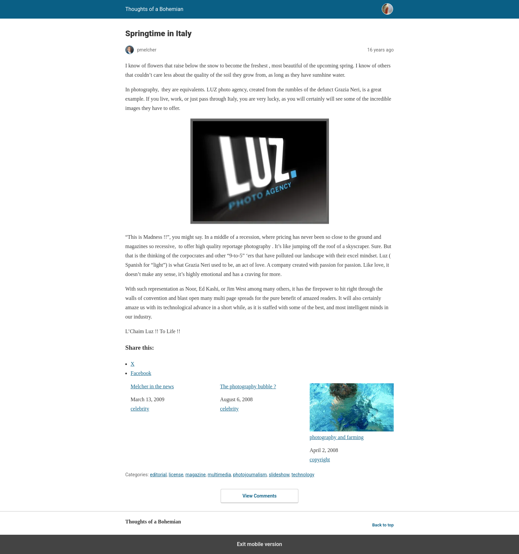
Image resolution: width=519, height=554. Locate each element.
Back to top (383, 524)
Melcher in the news (152, 386)
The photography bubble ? (248, 386)
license (176, 474)
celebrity (140, 409)
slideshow (279, 474)
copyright (320, 459)
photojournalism (249, 474)
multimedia (219, 474)
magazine (195, 474)
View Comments (260, 496)
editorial (158, 474)
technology (302, 474)
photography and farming (352, 411)
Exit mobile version (259, 544)
